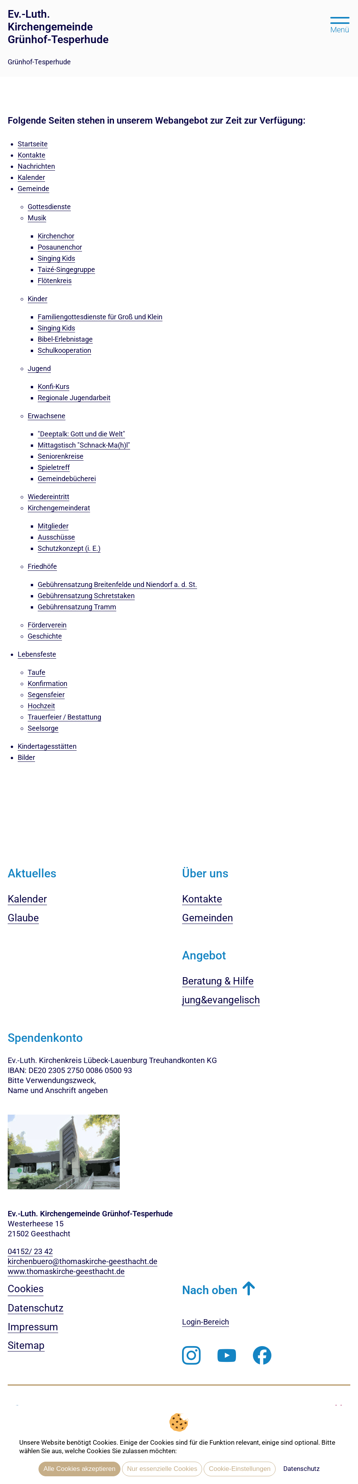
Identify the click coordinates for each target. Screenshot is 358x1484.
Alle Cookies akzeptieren (79, 1468)
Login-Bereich (205, 1321)
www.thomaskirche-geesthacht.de (66, 1271)
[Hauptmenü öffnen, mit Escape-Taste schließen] (339, 24)
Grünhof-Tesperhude (39, 62)
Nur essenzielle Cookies (162, 1468)
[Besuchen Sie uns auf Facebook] (262, 1355)
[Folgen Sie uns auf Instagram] (191, 1355)
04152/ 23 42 (30, 1251)
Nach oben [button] (210, 1290)
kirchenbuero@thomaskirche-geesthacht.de (82, 1261)
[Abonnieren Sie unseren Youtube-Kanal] (226, 1355)
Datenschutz (301, 1468)
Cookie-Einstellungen (240, 1468)
